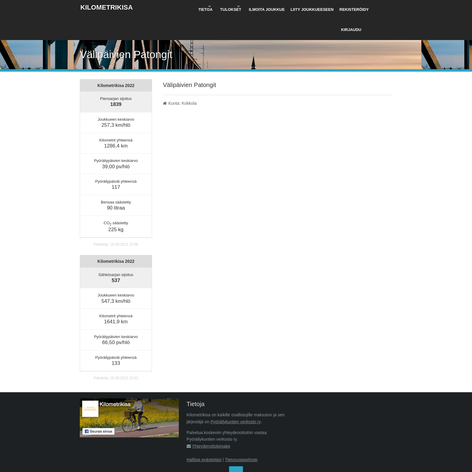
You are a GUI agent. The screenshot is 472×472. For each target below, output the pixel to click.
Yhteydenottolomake (211, 421)
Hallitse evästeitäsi (204, 434)
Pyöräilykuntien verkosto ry (235, 396)
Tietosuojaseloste (241, 434)
